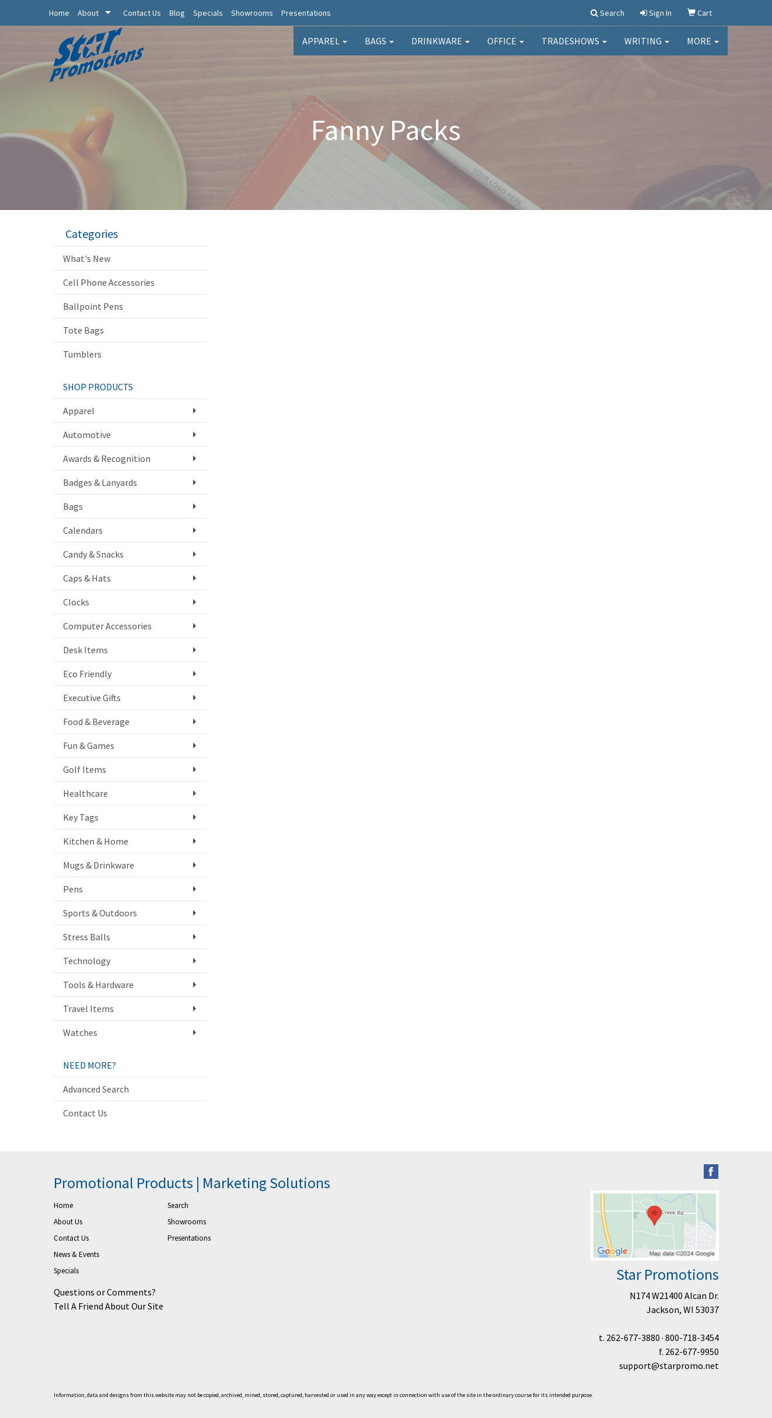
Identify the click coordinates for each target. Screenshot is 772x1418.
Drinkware (440, 46)
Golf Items (84, 769)
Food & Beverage (96, 721)
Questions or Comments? (105, 1292)
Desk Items (85, 650)
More (703, 46)
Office (505, 46)
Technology (86, 961)
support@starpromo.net (669, 1365)
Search (177, 1205)
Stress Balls (86, 937)
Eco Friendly (87, 674)
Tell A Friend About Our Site (108, 1306)
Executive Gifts (92, 697)
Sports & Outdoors (100, 913)
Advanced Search (96, 1089)
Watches (80, 1032)
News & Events (76, 1254)
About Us (68, 1222)
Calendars (83, 530)
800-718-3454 (692, 1337)
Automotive (87, 434)
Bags (379, 46)
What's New (86, 258)
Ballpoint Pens (93, 306)
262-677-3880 (633, 1337)
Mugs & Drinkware (98, 865)
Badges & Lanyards (100, 482)
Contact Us (142, 13)
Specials (208, 13)
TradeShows (574, 46)
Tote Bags (83, 330)
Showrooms (252, 13)
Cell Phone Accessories (109, 282)
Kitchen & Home (95, 841)
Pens (73, 889)
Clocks (76, 602)
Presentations (306, 13)
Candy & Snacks (93, 554)
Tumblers (82, 354)
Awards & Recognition (107, 458)
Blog (177, 13)
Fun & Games (88, 745)
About (88, 13)
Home (59, 13)
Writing (646, 46)
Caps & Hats (87, 578)
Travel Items (88, 1008)
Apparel (324, 46)
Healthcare (85, 793)
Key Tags (81, 817)
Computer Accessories (107, 626)
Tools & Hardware (98, 984)
